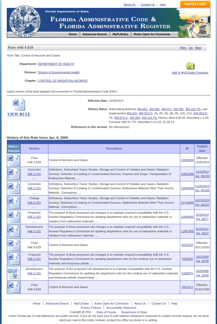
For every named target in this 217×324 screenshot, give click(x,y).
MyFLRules (81, 303)
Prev (183, 47)
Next (198, 47)
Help (163, 4)
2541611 (187, 287)
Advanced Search (57, 303)
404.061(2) (200, 113)
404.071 (166, 109)
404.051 (142, 109)
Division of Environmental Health (59, 72)
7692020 (187, 258)
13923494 (187, 160)
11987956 (187, 231)
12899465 (187, 216)
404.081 (178, 109)
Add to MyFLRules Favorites (190, 71)
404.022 (132, 113)
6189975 (187, 273)
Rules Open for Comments (112, 303)
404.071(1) (121, 117)
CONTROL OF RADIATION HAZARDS (62, 80)
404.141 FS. (193, 109)
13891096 (187, 174)
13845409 (187, 188)
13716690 (187, 202)
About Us (130, 4)
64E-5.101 (34, 174)
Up (191, 47)
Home (24, 21)
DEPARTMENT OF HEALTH (56, 63)
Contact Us (148, 4)
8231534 (187, 244)
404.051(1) (146, 113)
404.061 (154, 109)
